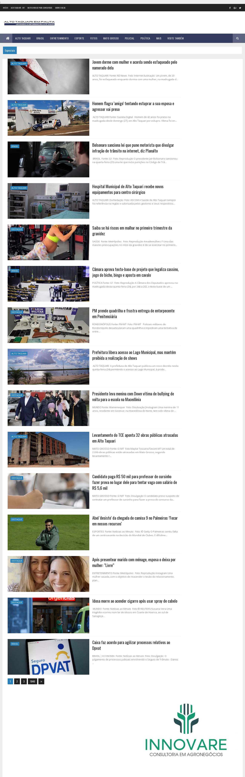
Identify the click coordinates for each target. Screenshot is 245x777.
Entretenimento (59, 38)
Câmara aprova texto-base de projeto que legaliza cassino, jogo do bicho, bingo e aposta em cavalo (112, 270)
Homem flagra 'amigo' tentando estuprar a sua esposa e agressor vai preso (110, 106)
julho (179, 315)
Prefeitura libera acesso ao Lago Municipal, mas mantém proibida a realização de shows (111, 352)
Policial (129, 38)
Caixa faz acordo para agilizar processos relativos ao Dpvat (113, 636)
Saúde (200, 140)
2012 (180, 227)
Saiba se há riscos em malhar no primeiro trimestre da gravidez (109, 229)
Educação (204, 127)
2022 (180, 280)
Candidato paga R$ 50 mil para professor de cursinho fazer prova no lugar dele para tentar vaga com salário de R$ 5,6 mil (113, 478)
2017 (180, 253)
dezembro (182, 340)
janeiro (180, 284)
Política (145, 38)
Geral (201, 134)
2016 (180, 248)
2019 (180, 264)
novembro (182, 335)
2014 (180, 238)
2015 (180, 243)
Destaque (17, 227)
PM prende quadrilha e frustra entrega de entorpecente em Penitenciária (113, 311)
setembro (182, 325)
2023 (180, 346)
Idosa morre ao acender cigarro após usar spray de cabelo (111, 595)
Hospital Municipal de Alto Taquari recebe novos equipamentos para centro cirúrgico (104, 188)
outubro (181, 330)
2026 (180, 362)
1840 (32, 675)
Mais (158, 38)
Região (189, 140)
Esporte (79, 38)
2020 (180, 269)
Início (5, 7)
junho (180, 310)
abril (179, 299)
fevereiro (182, 289)
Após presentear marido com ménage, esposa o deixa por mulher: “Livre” (111, 557)
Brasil (40, 38)
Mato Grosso (111, 38)
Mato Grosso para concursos (40, 7)
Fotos (93, 38)
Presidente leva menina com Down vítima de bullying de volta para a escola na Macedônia (114, 393)
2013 (180, 232)
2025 (180, 357)
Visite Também (175, 38)
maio (179, 304)
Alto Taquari (23, 38)
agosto (180, 320)
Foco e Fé (190, 134)
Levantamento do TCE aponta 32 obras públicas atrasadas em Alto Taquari (115, 434)
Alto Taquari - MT (18, 7)
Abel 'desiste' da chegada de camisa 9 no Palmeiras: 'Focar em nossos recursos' (114, 516)
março (180, 294)
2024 (180, 352)
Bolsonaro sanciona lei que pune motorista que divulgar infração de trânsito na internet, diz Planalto (110, 147)
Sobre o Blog (60, 7)
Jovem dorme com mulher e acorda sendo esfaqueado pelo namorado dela (112, 64)
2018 (180, 259)
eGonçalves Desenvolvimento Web (41, 772)
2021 (180, 274)
